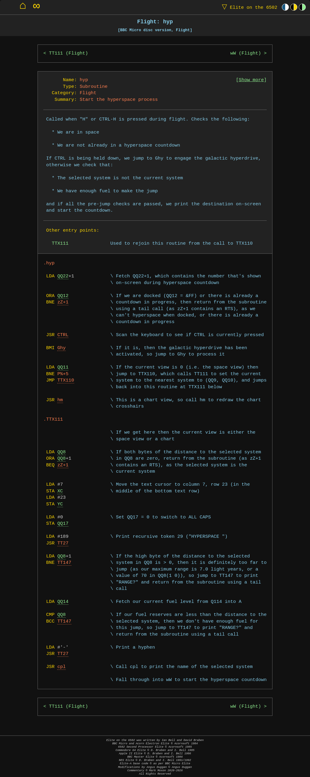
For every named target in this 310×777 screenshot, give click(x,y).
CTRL (62, 335)
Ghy (61, 348)
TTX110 (65, 380)
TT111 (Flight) (68, 53)
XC (60, 491)
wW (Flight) (245, 53)
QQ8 (61, 452)
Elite (248, 7)
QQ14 (62, 602)
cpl (61, 667)
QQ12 (62, 296)
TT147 (64, 563)
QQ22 (62, 276)
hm (60, 400)
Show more (251, 80)
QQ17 (62, 524)
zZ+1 (62, 302)
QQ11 (62, 367)
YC (60, 504)
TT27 (62, 543)
